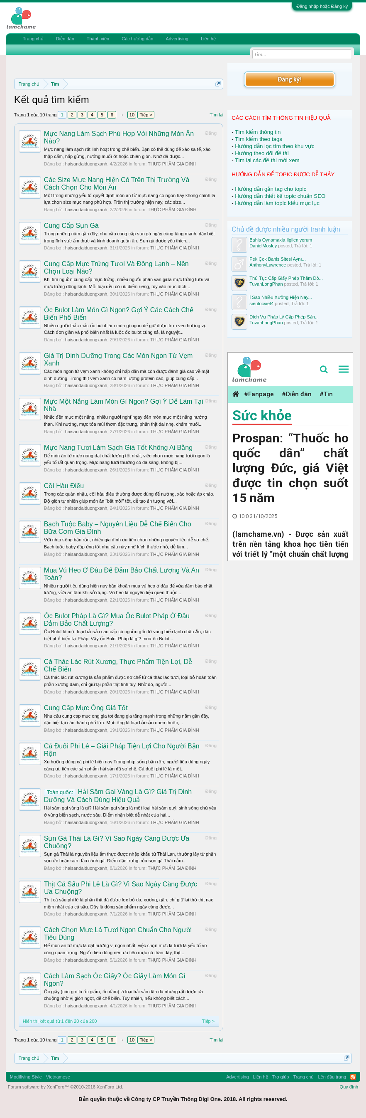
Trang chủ (33, 38)
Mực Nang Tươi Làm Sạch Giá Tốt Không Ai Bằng (118, 447)
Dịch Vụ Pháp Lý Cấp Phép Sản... (284, 316)
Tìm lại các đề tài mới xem (267, 160)
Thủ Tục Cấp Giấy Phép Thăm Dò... (286, 278)
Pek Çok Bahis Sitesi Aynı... (277, 259)
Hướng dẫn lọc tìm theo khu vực (274, 146)
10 (131, 114)
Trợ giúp (280, 1076)
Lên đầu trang (332, 1076)
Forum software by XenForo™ (65, 1086)
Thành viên (98, 38)
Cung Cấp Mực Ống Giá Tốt (86, 707)
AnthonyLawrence (267, 264)
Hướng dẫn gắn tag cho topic (270, 189)
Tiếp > (145, 114)
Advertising (177, 38)
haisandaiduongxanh (86, 163)
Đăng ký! (290, 79)
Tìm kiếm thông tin (258, 132)
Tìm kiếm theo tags (258, 139)
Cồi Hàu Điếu (64, 485)
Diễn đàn (65, 38)
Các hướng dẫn (137, 38)
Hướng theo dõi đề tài (261, 153)
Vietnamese (58, 1076)
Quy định (349, 1086)
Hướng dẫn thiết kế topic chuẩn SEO (280, 196)
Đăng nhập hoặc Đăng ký (322, 6)
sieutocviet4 (261, 303)
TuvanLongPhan (266, 283)
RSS (353, 1077)
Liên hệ (208, 38)
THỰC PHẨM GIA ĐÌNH (172, 163)
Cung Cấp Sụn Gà (71, 225)
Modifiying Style (26, 1076)
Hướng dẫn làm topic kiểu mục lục (277, 203)
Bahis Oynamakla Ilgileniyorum (280, 239)
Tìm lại (216, 114)
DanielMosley (263, 245)
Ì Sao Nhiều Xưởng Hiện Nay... (280, 297)
